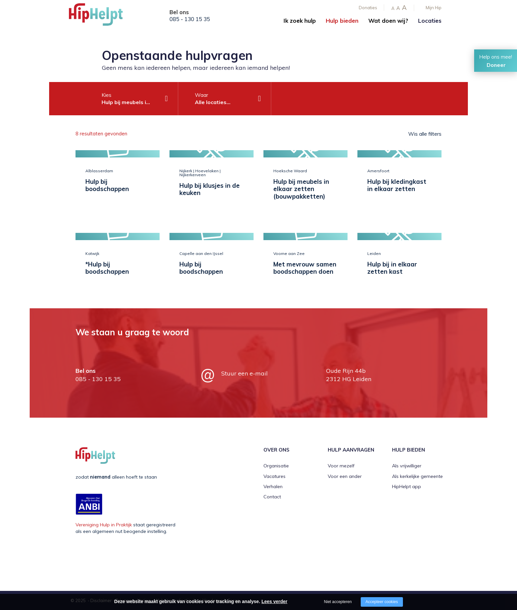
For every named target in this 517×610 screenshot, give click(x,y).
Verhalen (273, 486)
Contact (272, 497)
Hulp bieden (342, 20)
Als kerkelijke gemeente (417, 476)
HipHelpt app (406, 486)
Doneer (496, 65)
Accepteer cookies (382, 601)
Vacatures (274, 476)
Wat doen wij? (388, 20)
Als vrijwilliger (406, 466)
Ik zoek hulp (300, 20)
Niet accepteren (338, 601)
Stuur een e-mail (244, 373)
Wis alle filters (424, 133)
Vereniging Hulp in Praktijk (104, 525)
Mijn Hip (433, 7)
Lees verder (274, 601)
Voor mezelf (341, 466)
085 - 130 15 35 (189, 19)
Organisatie (276, 466)
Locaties (429, 20)
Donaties (368, 7)
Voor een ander (345, 476)
